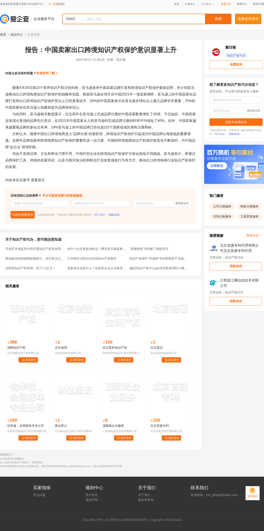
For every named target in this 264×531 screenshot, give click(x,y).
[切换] (61, 3)
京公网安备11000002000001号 (125, 520)
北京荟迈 (156, 347)
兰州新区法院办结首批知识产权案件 (92, 258)
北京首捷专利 (159, 425)
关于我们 (144, 495)
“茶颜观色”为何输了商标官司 (148, 249)
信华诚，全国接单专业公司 (25, 425)
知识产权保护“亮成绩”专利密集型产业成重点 (159, 258)
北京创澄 (61, 347)
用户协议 (92, 495)
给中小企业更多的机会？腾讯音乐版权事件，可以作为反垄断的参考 (97, 249)
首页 (176, 4)
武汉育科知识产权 (115, 347)
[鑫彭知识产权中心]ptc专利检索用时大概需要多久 (159, 268)
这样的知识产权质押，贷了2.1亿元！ (30, 268)
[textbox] (157, 19)
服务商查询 (146, 500)
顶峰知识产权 (16, 347)
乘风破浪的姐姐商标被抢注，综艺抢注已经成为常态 (35, 258)
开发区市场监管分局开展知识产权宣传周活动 (35, 249)
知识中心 (17, 34)
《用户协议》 (99, 214)
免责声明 (92, 500)
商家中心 (242, 4)
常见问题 (39, 495)
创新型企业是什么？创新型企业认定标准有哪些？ (97, 268)
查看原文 (38, 180)
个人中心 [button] (208, 4)
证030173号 (94, 520)
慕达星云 (61, 425)
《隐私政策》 (114, 214)
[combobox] (146, 19)
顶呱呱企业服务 (113, 425)
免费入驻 (226, 4)
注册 (261, 3)
